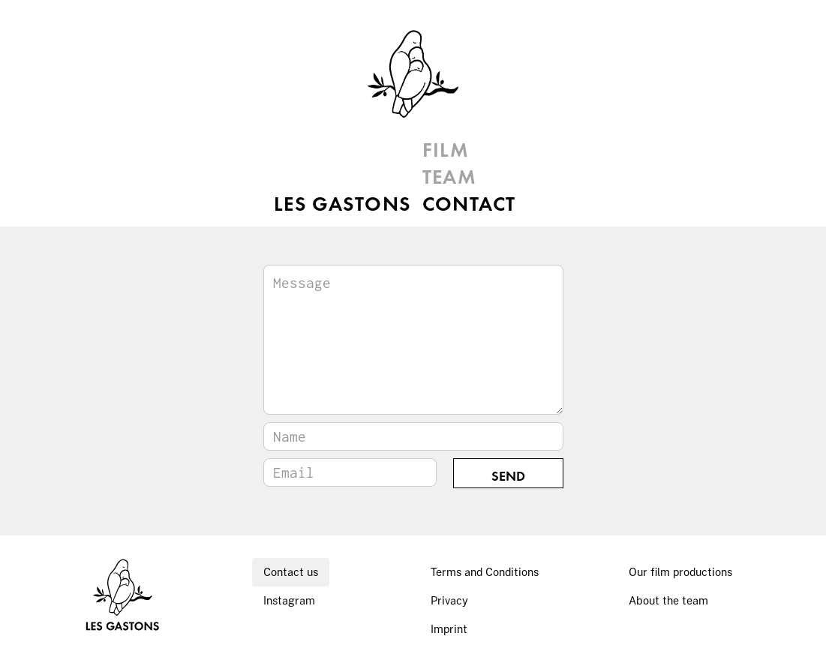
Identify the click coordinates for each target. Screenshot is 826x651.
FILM (446, 151)
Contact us (290, 572)
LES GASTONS (328, 151)
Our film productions (680, 572)
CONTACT (469, 205)
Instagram (289, 600)
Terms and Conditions (485, 572)
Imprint (449, 628)
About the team (668, 600)
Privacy (449, 600)
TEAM (449, 178)
